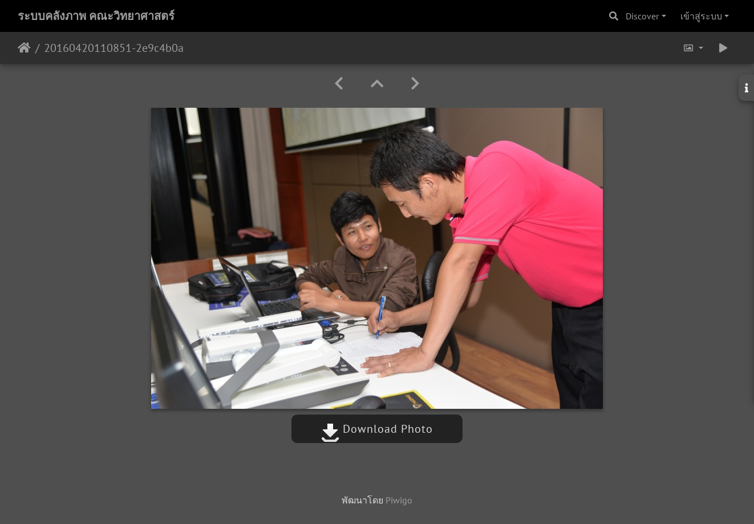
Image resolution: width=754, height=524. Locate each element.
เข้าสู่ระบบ (701, 16)
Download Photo (377, 428)
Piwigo (399, 500)
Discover (642, 16)
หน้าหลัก (24, 47)
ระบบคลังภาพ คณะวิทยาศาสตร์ (96, 16)
